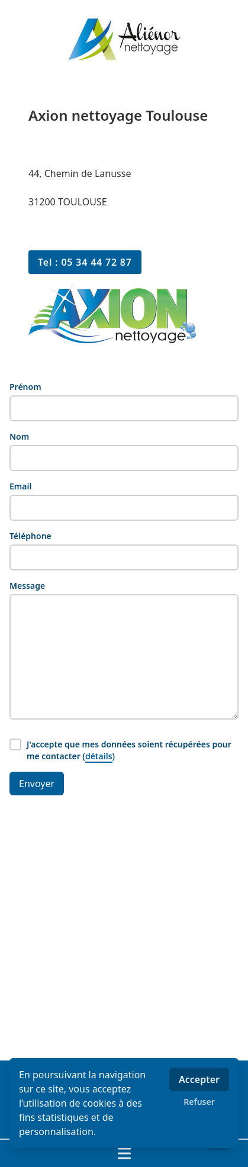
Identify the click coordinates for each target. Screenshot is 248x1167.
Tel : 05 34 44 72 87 (85, 262)
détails (98, 756)
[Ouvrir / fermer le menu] (124, 1153)
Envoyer (36, 783)
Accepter (199, 1079)
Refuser (199, 1101)
